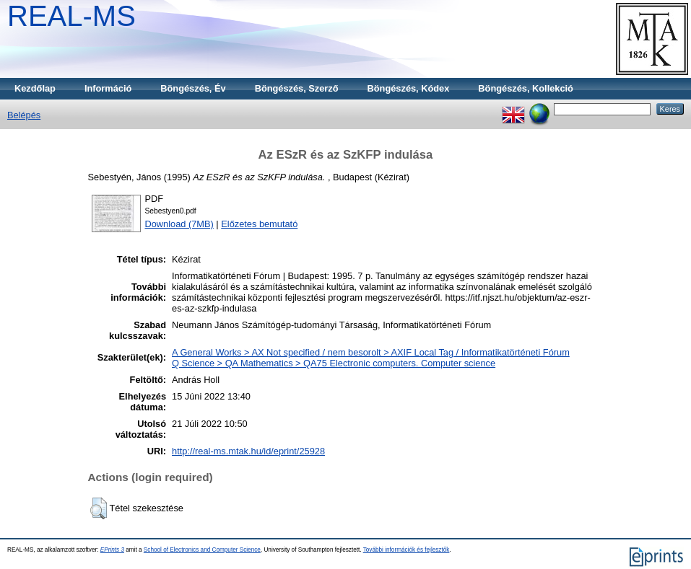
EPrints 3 (112, 550)
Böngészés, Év (192, 88)
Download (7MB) (179, 224)
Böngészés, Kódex (409, 88)
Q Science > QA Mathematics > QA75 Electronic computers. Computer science (333, 363)
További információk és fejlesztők (406, 550)
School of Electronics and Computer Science (202, 550)
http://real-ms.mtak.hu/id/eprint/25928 (248, 451)
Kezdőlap (35, 88)
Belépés (23, 115)
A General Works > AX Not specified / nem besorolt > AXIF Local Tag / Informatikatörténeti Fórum (371, 352)
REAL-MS (71, 16)
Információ (107, 88)
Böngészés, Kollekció (525, 88)
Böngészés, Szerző (297, 88)
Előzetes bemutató (259, 224)
